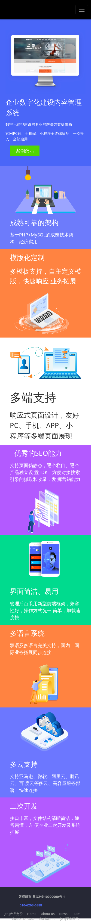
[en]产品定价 (13, 914)
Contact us (47, 918)
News (63, 914)
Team (76, 914)
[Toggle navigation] (81, 9)
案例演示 (25, 151)
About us (48, 914)
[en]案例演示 (69, 918)
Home (31, 914)
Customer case (23, 918)
